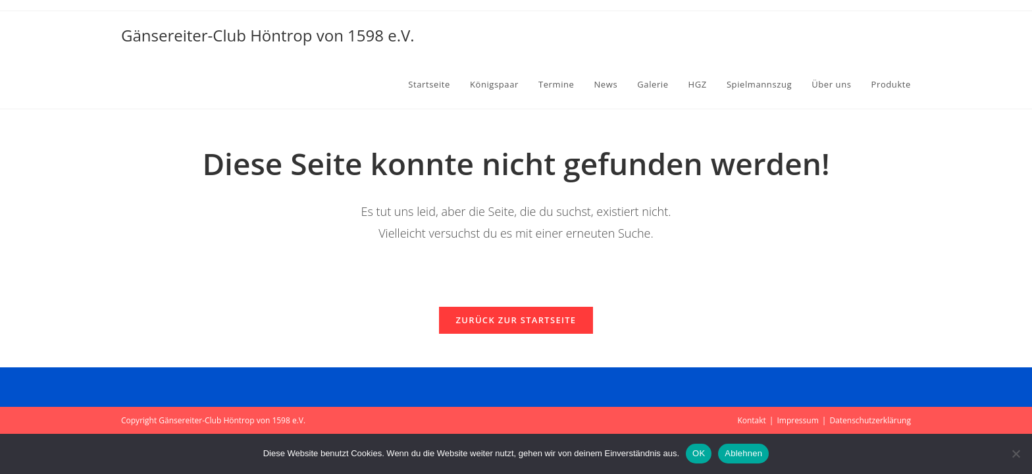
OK (698, 453)
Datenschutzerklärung (870, 420)
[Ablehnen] (1015, 453)
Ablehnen (743, 453)
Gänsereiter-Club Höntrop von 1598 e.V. (268, 35)
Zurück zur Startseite (516, 320)
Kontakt (751, 420)
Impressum (797, 420)
